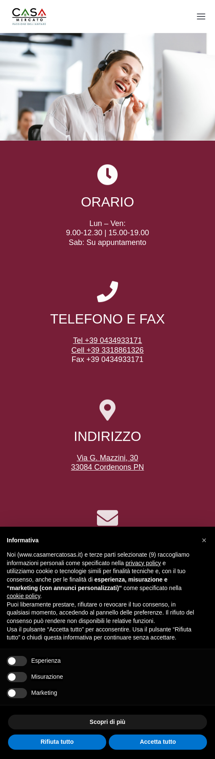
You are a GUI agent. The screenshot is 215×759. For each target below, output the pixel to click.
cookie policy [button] (23, 596)
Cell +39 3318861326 (107, 350)
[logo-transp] (29, 8)
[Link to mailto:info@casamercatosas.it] (107, 518)
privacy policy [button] (143, 563)
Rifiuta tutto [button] (57, 741)
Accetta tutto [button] (158, 741)
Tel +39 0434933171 (107, 340)
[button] (204, 540)
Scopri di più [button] (108, 721)
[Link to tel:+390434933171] (107, 291)
